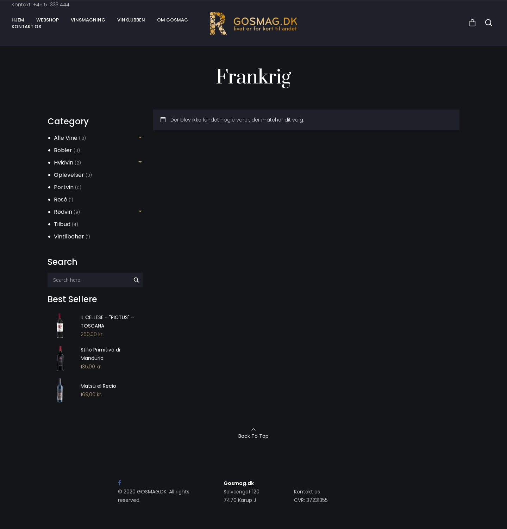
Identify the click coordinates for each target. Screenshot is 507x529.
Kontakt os (307, 491)
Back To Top (253, 436)
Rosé (60, 199)
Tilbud (62, 224)
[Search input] (91, 280)
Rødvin (63, 212)
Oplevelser (69, 175)
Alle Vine (65, 138)
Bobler (63, 150)
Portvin (64, 187)
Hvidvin (63, 162)
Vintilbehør (69, 236)
